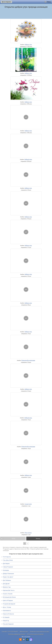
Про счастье (28, 532)
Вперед (38, 538)
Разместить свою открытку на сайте (39, 631)
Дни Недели (6, 563)
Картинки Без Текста (8, 590)
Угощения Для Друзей (9, 604)
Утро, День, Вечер (8, 560)
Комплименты (7, 610)
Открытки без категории (28, 360)
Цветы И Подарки (8, 600)
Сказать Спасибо (7, 593)
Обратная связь (24, 631)
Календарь (6, 570)
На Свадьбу (6, 617)
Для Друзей (6, 583)
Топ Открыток (7, 557)
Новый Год (6, 620)
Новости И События (8, 614)
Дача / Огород (7, 607)
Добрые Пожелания (8, 573)
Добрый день (28, 159)
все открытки (6, 2)
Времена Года (7, 587)
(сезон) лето (28, 504)
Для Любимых (7, 580)
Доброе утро (28, 44)
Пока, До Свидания (8, 624)
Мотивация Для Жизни (9, 597)
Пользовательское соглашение (35, 634)
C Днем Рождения (8, 567)
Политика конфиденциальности (16, 634)
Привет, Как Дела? (8, 577)
